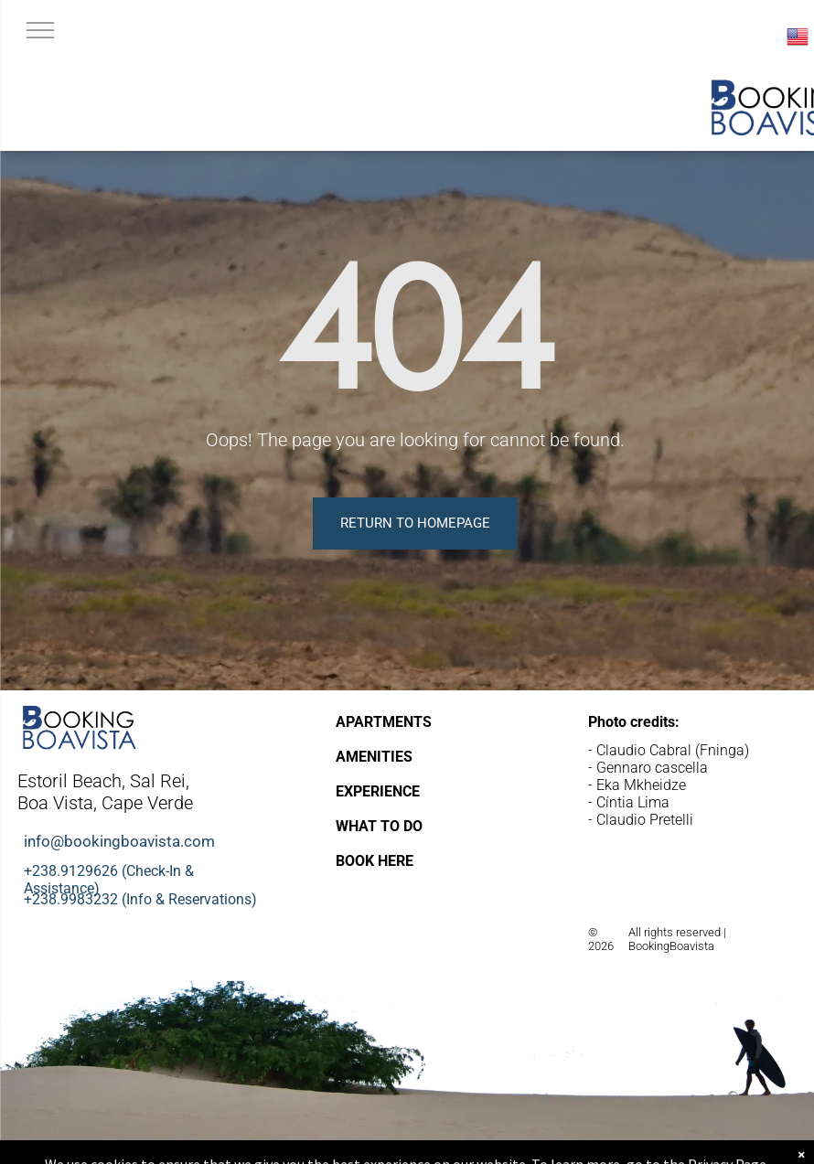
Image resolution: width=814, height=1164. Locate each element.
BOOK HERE (374, 861)
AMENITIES (374, 756)
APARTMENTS (384, 722)
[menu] (40, 30)
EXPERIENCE (378, 791)
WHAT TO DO (379, 826)
